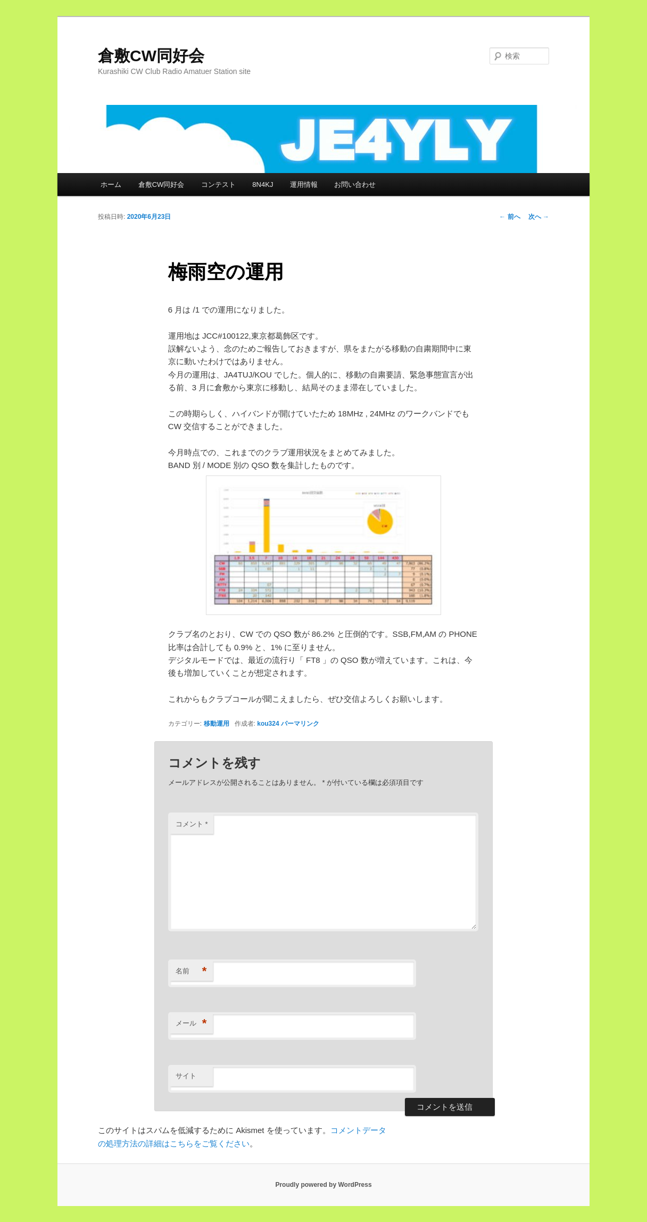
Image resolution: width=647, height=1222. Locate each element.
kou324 (268, 723)
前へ (509, 216)
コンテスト (218, 184)
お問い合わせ (355, 184)
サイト (186, 1076)
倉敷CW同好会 (151, 55)
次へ (538, 216)
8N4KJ (262, 184)
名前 (191, 971)
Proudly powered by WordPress (323, 1184)
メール (191, 1023)
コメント (192, 824)
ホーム (111, 184)
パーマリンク (300, 723)
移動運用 (216, 723)
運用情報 (304, 184)
